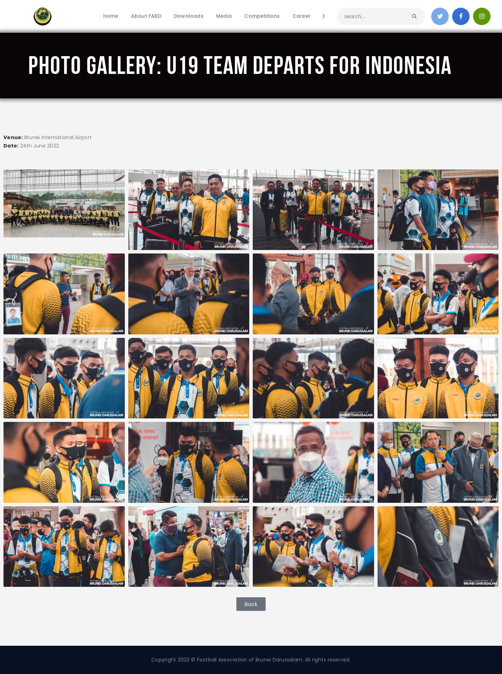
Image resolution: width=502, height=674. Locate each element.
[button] (251, 604)
